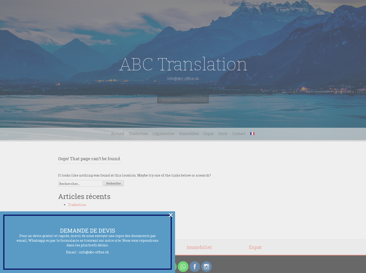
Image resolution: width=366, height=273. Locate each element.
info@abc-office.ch (94, 252)
